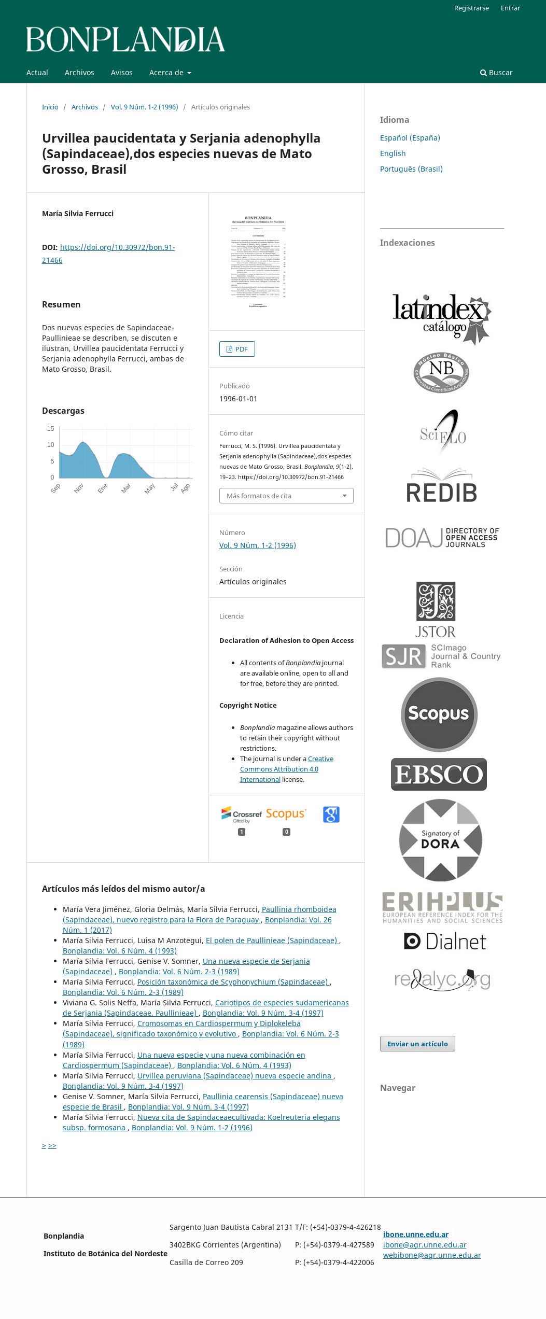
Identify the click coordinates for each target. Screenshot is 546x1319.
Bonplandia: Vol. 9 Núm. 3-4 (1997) (263, 1013)
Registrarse (471, 7)
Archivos (79, 72)
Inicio (50, 106)
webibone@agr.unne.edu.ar (432, 1255)
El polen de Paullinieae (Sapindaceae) (272, 940)
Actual (37, 72)
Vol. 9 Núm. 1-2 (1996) (144, 106)
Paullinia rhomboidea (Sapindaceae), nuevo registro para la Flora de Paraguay (200, 914)
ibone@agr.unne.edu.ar (425, 1245)
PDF (241, 349)
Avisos (122, 72)
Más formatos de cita (259, 495)
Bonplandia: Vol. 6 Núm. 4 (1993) (120, 951)
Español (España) (410, 138)
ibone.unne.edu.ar (416, 1234)
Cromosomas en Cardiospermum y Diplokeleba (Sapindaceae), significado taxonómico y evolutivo (182, 1028)
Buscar (496, 72)
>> (52, 1145)
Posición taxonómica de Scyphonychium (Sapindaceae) (233, 982)
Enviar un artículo (417, 1043)
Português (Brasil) (411, 169)
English (393, 153)
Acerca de (167, 72)
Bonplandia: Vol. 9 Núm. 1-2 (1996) (192, 1127)
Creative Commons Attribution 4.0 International (286, 769)
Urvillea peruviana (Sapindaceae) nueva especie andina (235, 1076)
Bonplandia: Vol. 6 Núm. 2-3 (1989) (179, 971)
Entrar (510, 7)
